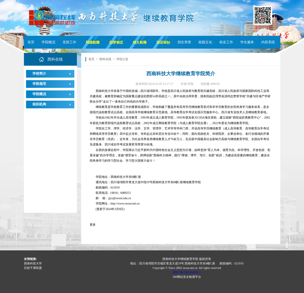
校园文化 (205, 42)
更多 (93, 224)
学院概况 (48, 42)
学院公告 (122, 59)
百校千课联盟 (33, 268)
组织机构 (39, 104)
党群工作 (69, 42)
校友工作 (226, 42)
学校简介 (39, 73)
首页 (31, 42)
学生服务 (247, 42)
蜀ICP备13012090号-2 (187, 272)
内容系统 (268, 42)
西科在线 (105, 59)
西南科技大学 (33, 263)
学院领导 (39, 84)
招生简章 (184, 42)
